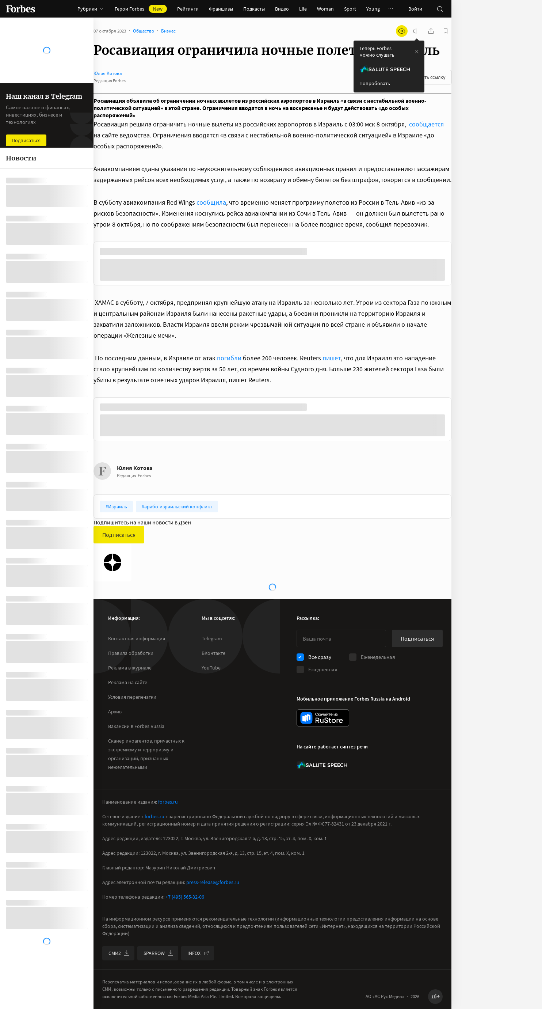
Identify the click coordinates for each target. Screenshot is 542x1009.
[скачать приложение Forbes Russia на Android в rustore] (323, 718)
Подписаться (119, 534)
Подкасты (254, 8)
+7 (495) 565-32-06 (184, 897)
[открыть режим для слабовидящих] (402, 31)
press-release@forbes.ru (212, 882)
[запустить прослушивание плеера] (416, 31)
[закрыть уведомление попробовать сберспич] (417, 51)
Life (303, 8)
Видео (282, 8)
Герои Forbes (141, 9)
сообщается (426, 124)
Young (373, 8)
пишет (331, 358)
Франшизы (221, 8)
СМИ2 (119, 953)
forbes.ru (168, 802)
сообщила (211, 202)
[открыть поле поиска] (440, 9)
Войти (415, 8)
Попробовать (374, 83)
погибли (229, 358)
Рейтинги (188, 8)
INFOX (198, 953)
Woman (325, 8)
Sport (350, 8)
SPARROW (158, 953)
